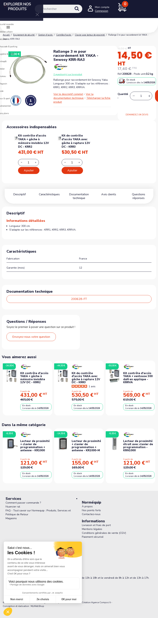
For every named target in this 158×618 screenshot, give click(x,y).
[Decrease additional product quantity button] (23, 162)
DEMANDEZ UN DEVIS (137, 114)
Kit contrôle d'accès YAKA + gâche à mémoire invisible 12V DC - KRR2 (33, 141)
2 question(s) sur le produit (67, 74)
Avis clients (108, 194)
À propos (87, 506)
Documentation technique (79, 196)
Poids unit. (140, 74)
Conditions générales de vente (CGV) (104, 533)
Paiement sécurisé (92, 537)
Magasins (11, 518)
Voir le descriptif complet (68, 94)
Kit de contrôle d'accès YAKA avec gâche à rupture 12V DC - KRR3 (76, 141)
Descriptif (19, 194)
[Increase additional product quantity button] (38, 162)
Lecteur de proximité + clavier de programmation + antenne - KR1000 (35, 445)
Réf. (120, 74)
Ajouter (29, 170)
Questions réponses (138, 194)
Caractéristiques (49, 194)
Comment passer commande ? (23, 502)
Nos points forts (91, 510)
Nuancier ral (13, 506)
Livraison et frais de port (96, 525)
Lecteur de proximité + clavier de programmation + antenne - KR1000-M (86, 445)
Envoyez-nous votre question (31, 337)
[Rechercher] (58, 9)
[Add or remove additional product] (28, 162)
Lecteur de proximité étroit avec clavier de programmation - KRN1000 (138, 445)
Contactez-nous (91, 514)
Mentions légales (92, 529)
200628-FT (79, 299)
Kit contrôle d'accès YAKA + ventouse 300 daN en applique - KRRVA (138, 377)
